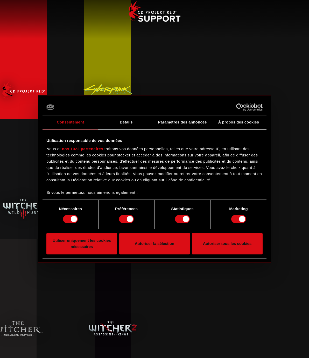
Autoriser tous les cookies (227, 244)
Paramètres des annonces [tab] (182, 122)
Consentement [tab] (70, 122)
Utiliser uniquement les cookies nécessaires (82, 243)
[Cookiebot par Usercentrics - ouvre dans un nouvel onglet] (240, 107)
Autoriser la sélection (154, 244)
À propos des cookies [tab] (238, 122)
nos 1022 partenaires (82, 149)
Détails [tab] (126, 122)
